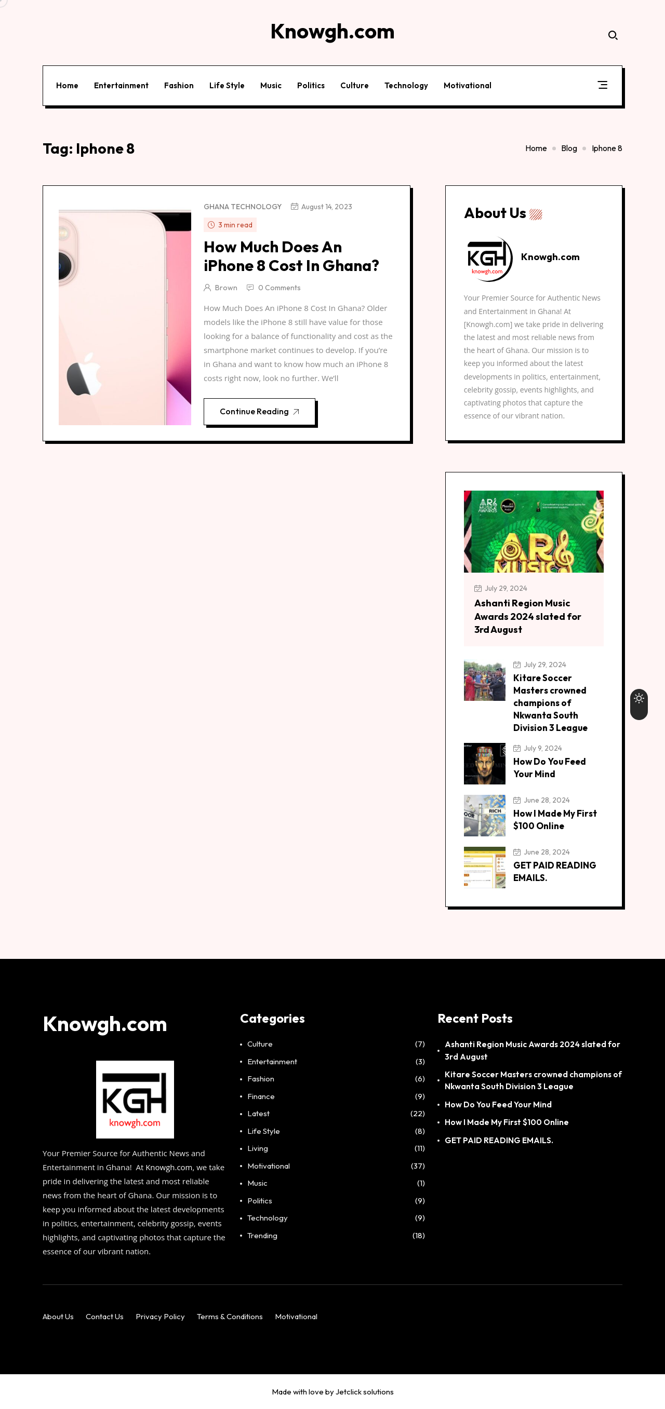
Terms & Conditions (230, 1316)
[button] (602, 86)
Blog (569, 148)
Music (271, 85)
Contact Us (105, 1316)
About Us (58, 1316)
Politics (311, 85)
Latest (258, 1114)
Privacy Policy (160, 1316)
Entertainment (121, 85)
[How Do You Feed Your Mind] (485, 763)
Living (257, 1149)
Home (67, 85)
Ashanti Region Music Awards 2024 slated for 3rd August (527, 616)
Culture (354, 85)
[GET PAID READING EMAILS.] (485, 867)
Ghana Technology (243, 206)
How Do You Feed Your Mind (498, 1104)
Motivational (467, 85)
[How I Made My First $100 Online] (485, 815)
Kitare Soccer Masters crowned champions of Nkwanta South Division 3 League (550, 702)
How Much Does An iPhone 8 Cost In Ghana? (291, 256)
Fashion (179, 85)
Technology (406, 85)
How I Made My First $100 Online (507, 1122)
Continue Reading (260, 412)
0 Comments (279, 287)
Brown (226, 287)
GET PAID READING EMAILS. (499, 1140)
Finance (261, 1096)
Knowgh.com (168, 1167)
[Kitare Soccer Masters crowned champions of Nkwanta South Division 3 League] (485, 680)
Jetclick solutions (365, 1392)
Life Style (227, 85)
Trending (262, 1235)
